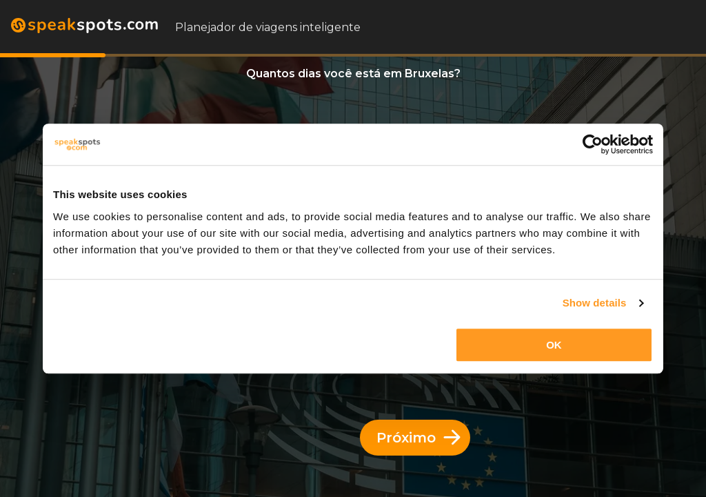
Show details (595, 303)
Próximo (418, 437)
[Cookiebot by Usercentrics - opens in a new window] (592, 144)
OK (554, 345)
